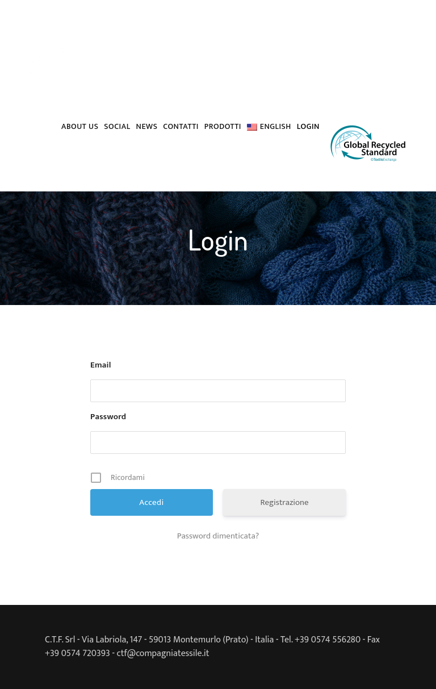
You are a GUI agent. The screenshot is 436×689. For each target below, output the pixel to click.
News (147, 126)
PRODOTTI (222, 126)
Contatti (180, 126)
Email (100, 365)
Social (117, 126)
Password (108, 417)
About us (79, 126)
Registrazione (284, 502)
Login (308, 126)
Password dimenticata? (218, 536)
